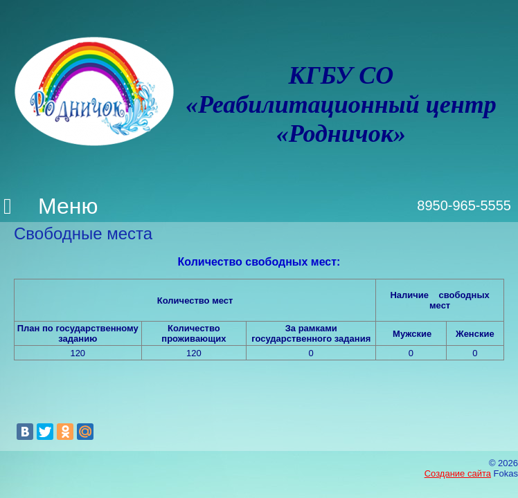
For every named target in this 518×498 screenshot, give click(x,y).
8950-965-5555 (464, 205)
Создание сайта (458, 473)
